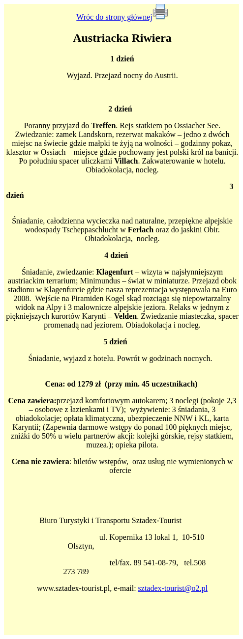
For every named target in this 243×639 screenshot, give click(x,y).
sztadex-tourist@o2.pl (173, 588)
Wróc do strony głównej (114, 17)
